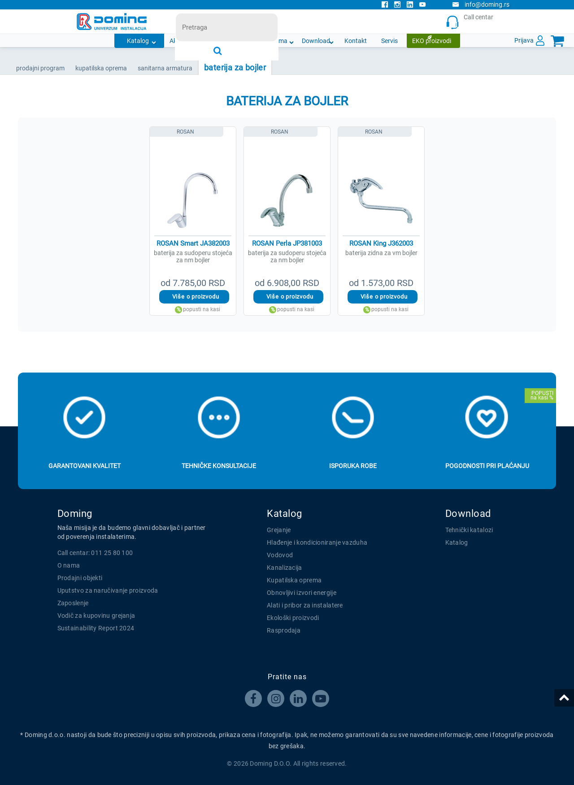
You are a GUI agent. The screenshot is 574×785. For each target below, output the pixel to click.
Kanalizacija (284, 567)
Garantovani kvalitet (84, 465)
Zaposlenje (73, 603)
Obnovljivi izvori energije (301, 592)
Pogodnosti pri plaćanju (487, 465)
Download (316, 40)
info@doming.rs (480, 4)
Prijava (524, 40)
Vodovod (280, 555)
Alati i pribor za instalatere (305, 605)
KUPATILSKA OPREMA (101, 68)
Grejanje (279, 529)
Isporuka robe (353, 465)
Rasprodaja (283, 630)
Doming (74, 513)
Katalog (138, 40)
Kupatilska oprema (294, 580)
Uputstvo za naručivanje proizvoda (107, 590)
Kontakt (355, 40)
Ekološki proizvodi (293, 617)
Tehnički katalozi (469, 529)
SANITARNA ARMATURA (165, 68)
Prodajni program (40, 68)
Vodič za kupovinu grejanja (96, 615)
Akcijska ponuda (192, 40)
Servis (389, 40)
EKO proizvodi (431, 40)
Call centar (471, 21)
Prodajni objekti (80, 577)
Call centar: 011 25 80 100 (95, 552)
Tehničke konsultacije (219, 465)
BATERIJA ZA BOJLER (235, 67)
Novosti (240, 40)
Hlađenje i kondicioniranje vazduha (317, 542)
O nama (276, 40)
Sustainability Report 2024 (96, 628)
